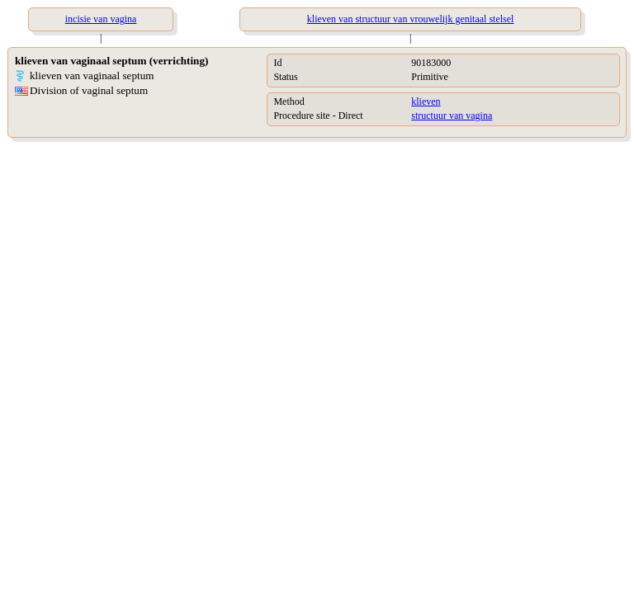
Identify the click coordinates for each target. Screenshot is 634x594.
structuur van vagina (451, 115)
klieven (425, 101)
